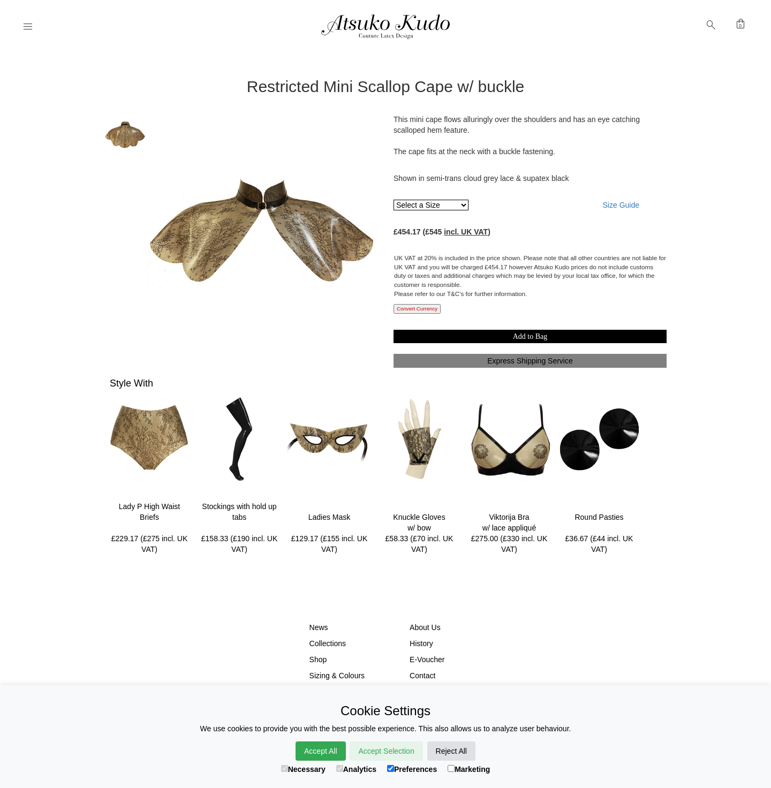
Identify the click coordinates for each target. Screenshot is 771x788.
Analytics (356, 769)
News (318, 627)
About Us (425, 627)
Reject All (451, 751)
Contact (422, 675)
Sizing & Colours (337, 675)
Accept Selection (386, 751)
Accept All (320, 751)
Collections (327, 643)
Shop (318, 659)
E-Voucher (427, 659)
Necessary (303, 769)
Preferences (412, 769)
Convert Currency (417, 309)
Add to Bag (530, 336)
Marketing (469, 769)
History (421, 643)
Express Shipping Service (530, 361)
